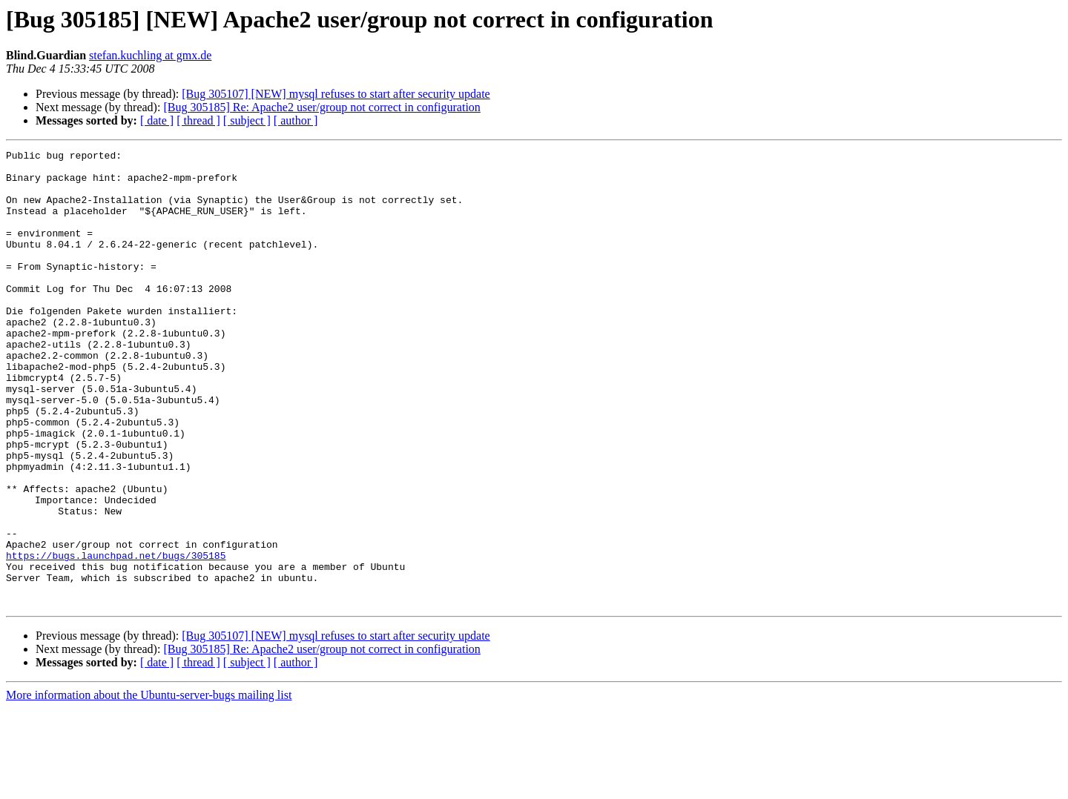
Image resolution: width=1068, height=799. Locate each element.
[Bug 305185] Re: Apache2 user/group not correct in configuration (321, 107)
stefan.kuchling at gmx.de (150, 55)
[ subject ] (247, 120)
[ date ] (157, 120)
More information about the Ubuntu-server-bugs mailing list (148, 786)
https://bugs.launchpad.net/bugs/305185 (115, 637)
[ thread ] (198, 120)
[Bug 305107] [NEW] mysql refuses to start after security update (336, 93)
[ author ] (296, 120)
